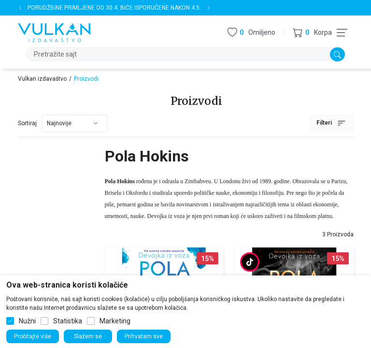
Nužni (27, 321)
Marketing (115, 321)
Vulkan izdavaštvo (42, 78)
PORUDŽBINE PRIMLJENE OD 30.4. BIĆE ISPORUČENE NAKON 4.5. (114, 7)
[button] (312, 33)
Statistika (67, 321)
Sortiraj (27, 123)
